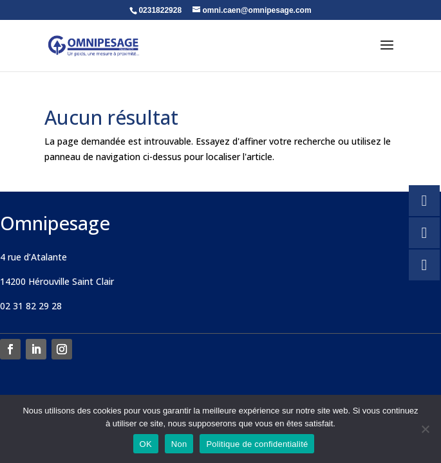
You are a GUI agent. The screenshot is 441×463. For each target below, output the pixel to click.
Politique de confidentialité (257, 444)
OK (146, 444)
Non (179, 444)
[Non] (424, 428)
